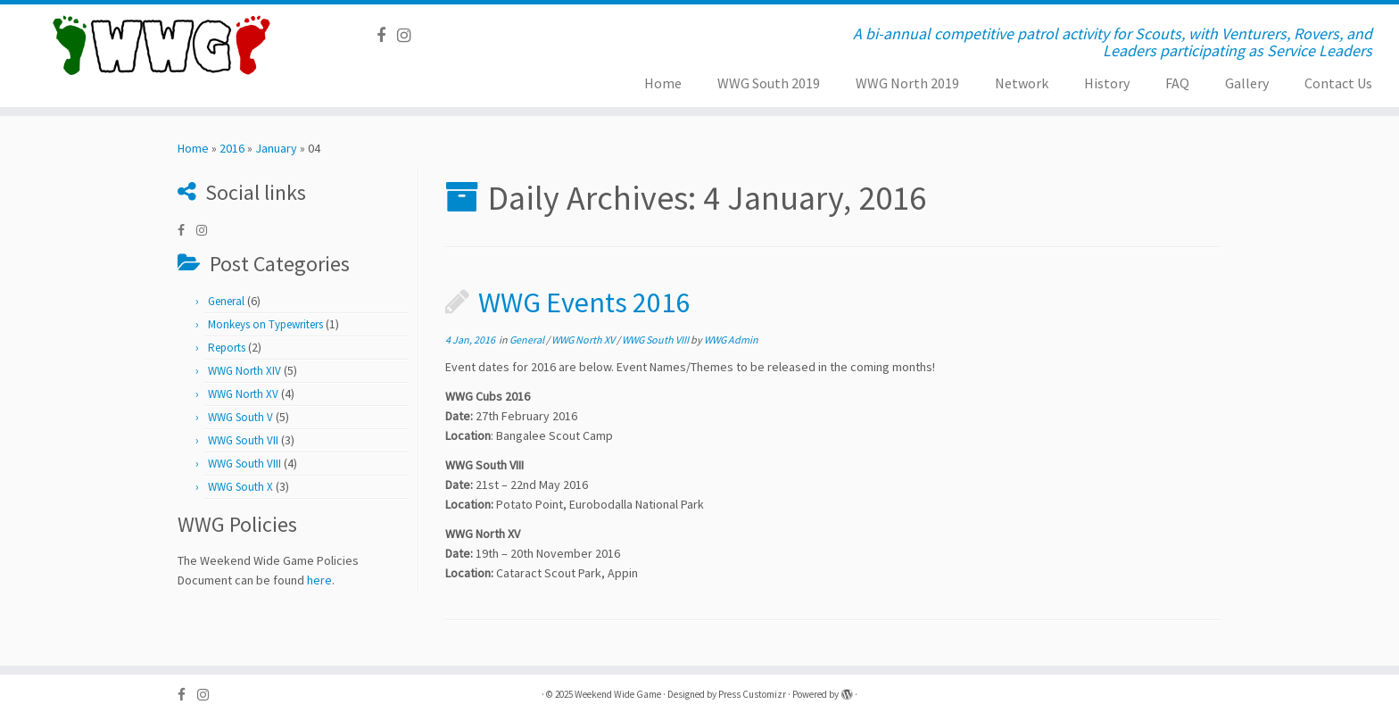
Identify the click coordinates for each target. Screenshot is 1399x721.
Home (663, 83)
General (226, 301)
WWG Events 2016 (584, 302)
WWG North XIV (244, 370)
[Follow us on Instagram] (410, 35)
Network (1021, 83)
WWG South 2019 (768, 83)
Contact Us (1338, 83)
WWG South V (240, 417)
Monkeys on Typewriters (265, 324)
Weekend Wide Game (618, 694)
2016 (231, 148)
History (1107, 83)
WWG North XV (243, 394)
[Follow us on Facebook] (387, 35)
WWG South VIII (244, 463)
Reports (226, 347)
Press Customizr (752, 694)
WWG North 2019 (907, 83)
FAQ (1177, 83)
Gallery (1247, 83)
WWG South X (240, 486)
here (319, 580)
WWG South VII (243, 440)
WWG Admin (731, 339)
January (276, 148)
